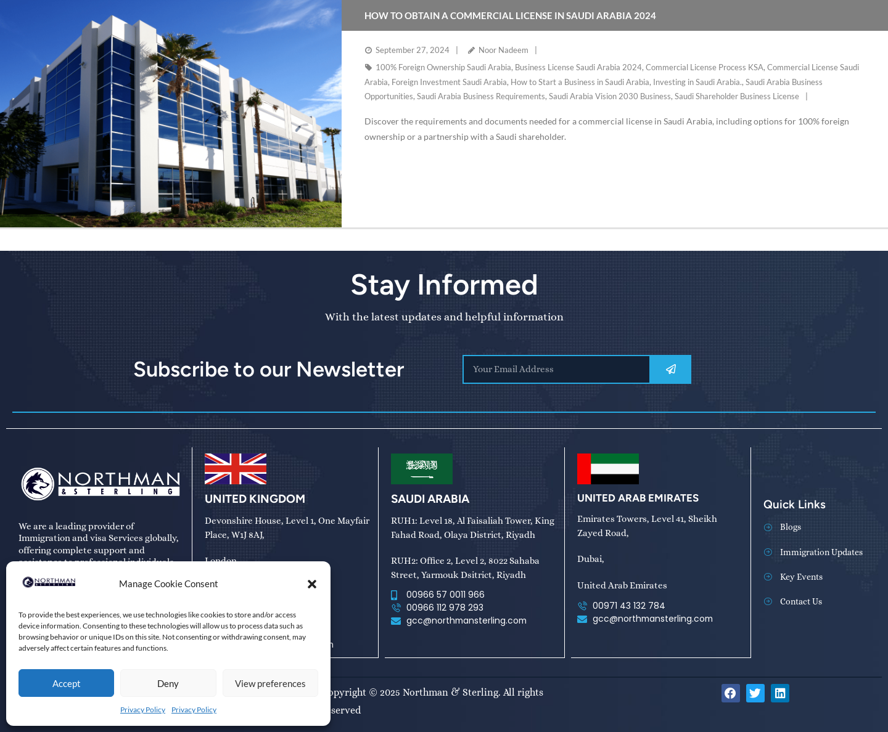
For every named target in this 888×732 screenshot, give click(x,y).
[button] (312, 584)
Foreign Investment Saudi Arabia (449, 82)
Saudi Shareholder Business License (737, 96)
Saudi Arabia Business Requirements (481, 96)
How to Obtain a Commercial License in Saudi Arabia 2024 (510, 15)
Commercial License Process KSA (704, 67)
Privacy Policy (142, 709)
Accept (66, 683)
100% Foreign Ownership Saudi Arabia (443, 67)
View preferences (270, 683)
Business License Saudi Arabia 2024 (578, 67)
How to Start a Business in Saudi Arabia (580, 82)
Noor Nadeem (503, 50)
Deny (168, 683)
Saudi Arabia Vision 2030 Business (610, 96)
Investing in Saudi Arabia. (697, 82)
